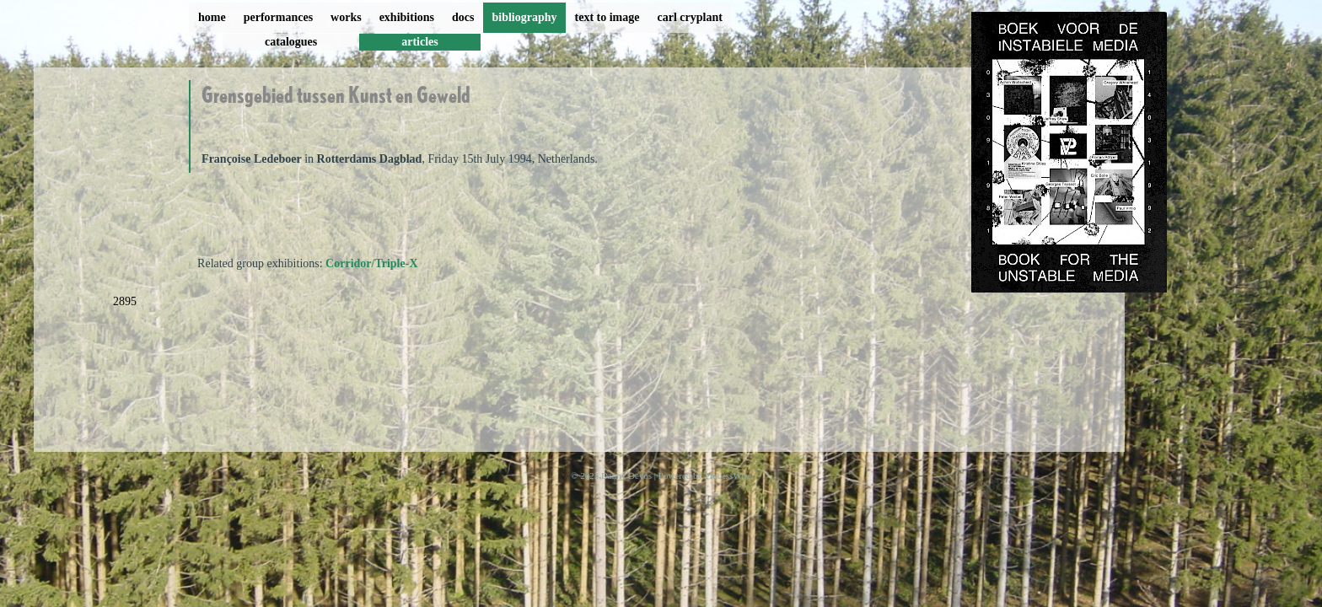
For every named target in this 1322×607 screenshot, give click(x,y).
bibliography (524, 17)
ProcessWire (728, 475)
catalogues (291, 41)
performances (278, 17)
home (212, 17)
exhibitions (406, 17)
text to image (607, 17)
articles (419, 41)
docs (463, 17)
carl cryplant (689, 17)
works (346, 17)
